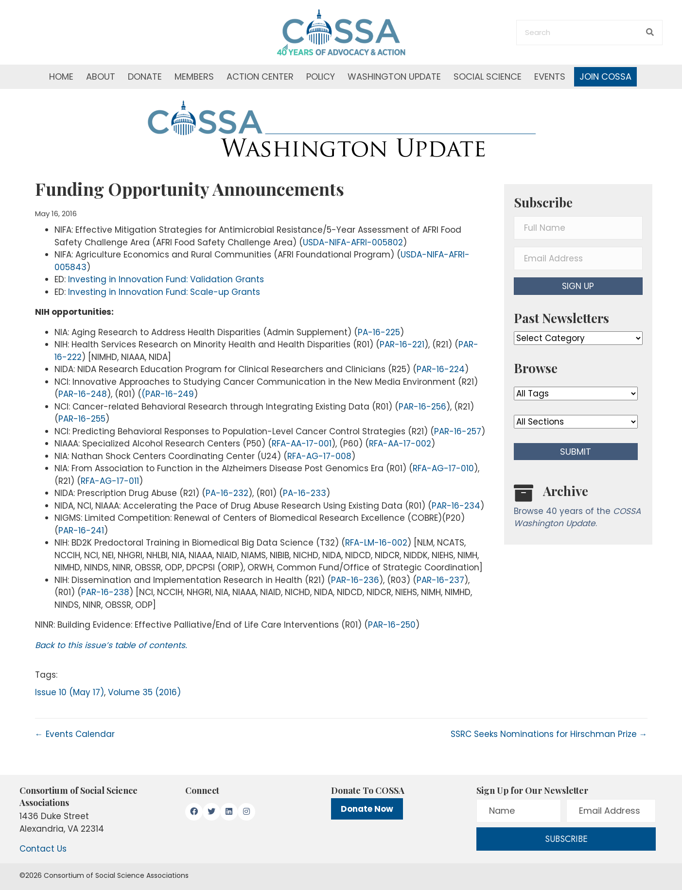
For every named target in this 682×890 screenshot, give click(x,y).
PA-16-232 (227, 493)
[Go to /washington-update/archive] (578, 508)
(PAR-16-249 (167, 394)
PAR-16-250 (392, 625)
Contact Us (43, 849)
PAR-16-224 (441, 369)
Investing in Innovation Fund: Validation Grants (166, 279)
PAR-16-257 (457, 431)
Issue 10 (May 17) (69, 692)
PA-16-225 (379, 332)
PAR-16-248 (82, 394)
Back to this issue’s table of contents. (111, 645)
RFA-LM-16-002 (376, 542)
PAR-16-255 (81, 419)
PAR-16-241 (81, 530)
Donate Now (367, 809)
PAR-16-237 (440, 580)
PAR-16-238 (105, 592)
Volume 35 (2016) (144, 692)
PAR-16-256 (422, 406)
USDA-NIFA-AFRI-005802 (353, 242)
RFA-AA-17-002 (400, 443)
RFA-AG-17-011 (110, 481)
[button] (578, 286)
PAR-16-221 (402, 344)
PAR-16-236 (355, 580)
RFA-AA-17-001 (302, 443)
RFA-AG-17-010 (443, 468)
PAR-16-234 (456, 506)
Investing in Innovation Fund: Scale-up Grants (164, 292)
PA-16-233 (304, 493)
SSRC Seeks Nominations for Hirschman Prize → (549, 734)
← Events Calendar (75, 734)
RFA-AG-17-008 (319, 456)
